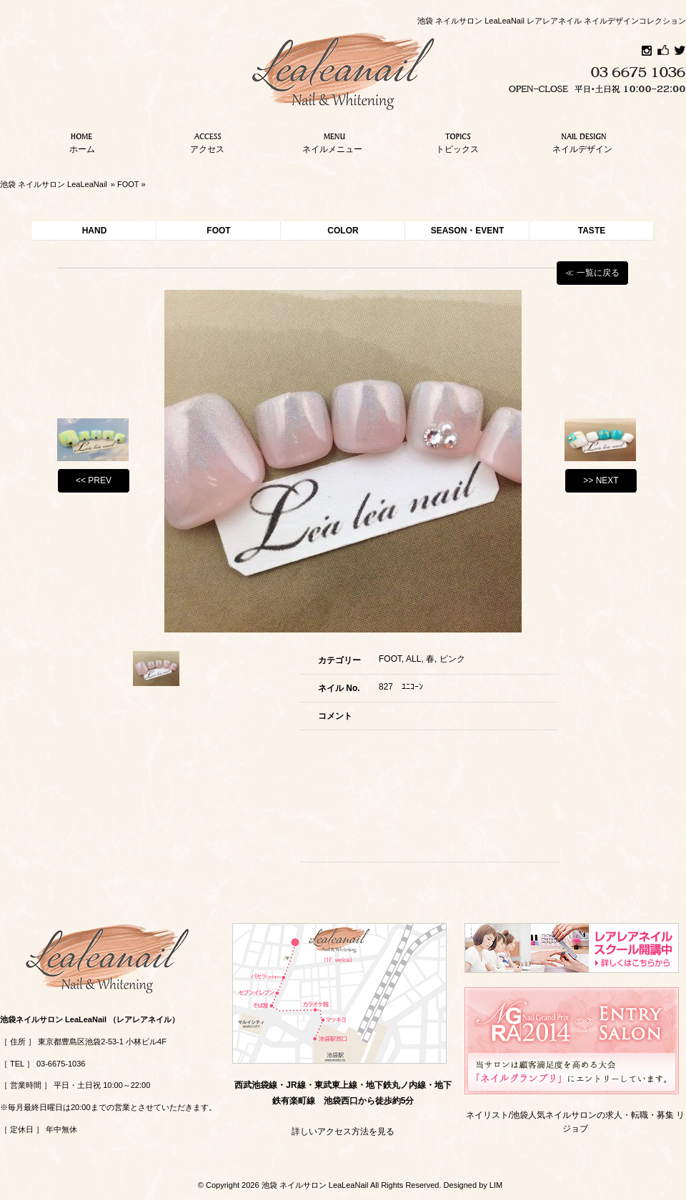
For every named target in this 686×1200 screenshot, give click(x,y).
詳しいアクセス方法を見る (343, 1131)
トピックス (457, 141)
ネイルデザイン (582, 141)
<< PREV (93, 480)
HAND (94, 231)
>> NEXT (600, 480)
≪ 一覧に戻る (592, 273)
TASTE (591, 231)
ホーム (82, 141)
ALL (413, 659)
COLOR (342, 231)
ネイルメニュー (332, 141)
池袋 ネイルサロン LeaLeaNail (53, 184)
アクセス (207, 141)
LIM (495, 1185)
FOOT (128, 184)
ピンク (452, 659)
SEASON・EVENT (467, 231)
